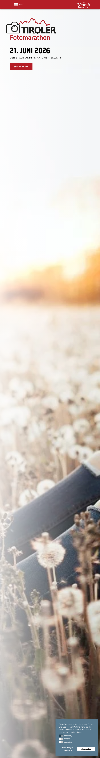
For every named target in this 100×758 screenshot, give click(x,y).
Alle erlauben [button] (86, 749)
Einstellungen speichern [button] (67, 749)
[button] (61, 736)
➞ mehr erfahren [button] (76, 732)
